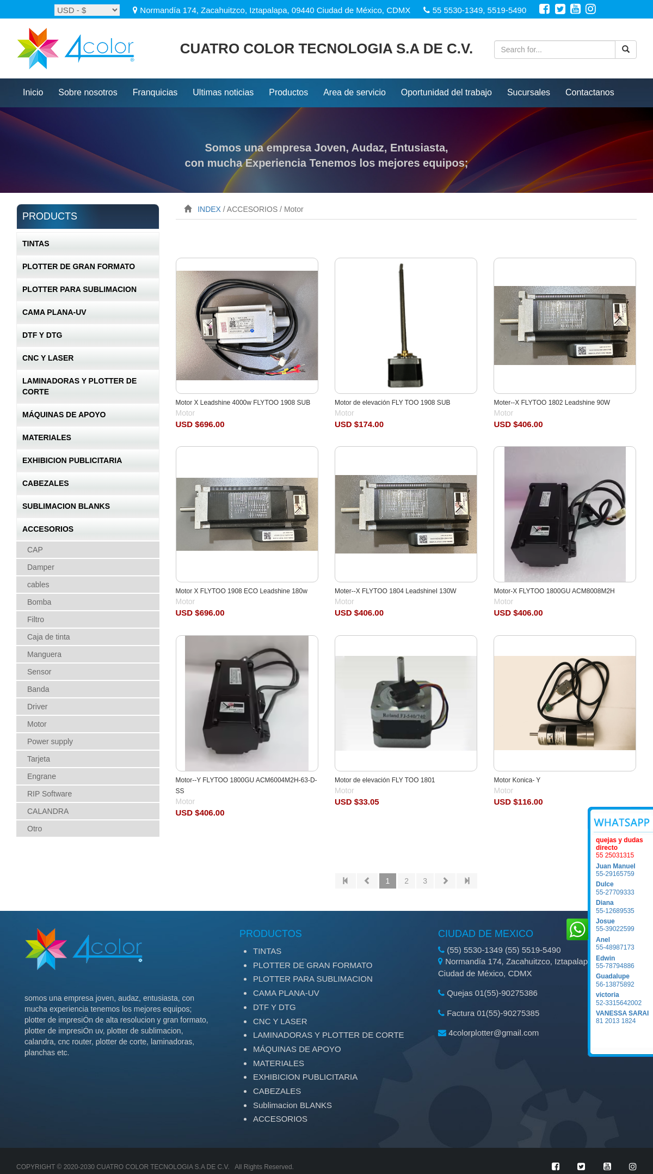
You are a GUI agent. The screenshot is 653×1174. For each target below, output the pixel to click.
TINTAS (36, 243)
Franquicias (155, 92)
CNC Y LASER (47, 358)
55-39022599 (624, 925)
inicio (33, 92)
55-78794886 (624, 962)
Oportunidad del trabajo (446, 92)
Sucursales (528, 92)
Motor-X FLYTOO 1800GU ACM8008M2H (554, 591)
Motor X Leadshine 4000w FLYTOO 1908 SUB (243, 402)
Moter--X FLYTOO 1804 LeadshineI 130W (396, 591)
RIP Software (49, 793)
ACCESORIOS (47, 529)
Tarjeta (38, 759)
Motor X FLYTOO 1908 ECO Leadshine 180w (241, 591)
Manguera (44, 654)
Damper (40, 567)
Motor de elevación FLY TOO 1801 (385, 780)
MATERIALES (46, 437)
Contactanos (589, 92)
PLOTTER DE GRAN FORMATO (78, 266)
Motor (37, 724)
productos (288, 92)
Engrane (41, 776)
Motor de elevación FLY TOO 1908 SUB (393, 402)
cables (38, 584)
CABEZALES (45, 483)
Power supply (50, 741)
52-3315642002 (624, 998)
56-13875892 (624, 980)
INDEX (209, 209)
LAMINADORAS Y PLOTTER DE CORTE (79, 386)
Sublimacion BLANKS (66, 506)
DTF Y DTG (42, 335)
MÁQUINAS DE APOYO (64, 414)
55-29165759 (624, 870)
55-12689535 (624, 906)
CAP (35, 549)
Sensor (39, 671)
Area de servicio (354, 92)
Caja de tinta (48, 636)
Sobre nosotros (88, 92)
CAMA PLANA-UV (54, 312)
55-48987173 (624, 943)
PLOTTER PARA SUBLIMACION (79, 289)
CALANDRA (48, 811)
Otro (34, 828)
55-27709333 (624, 888)
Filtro (35, 619)
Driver (37, 706)
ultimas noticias (223, 92)
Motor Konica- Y (517, 780)
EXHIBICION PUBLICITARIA (72, 460)
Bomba (39, 602)
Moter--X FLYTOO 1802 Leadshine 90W (552, 402)
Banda (38, 689)
